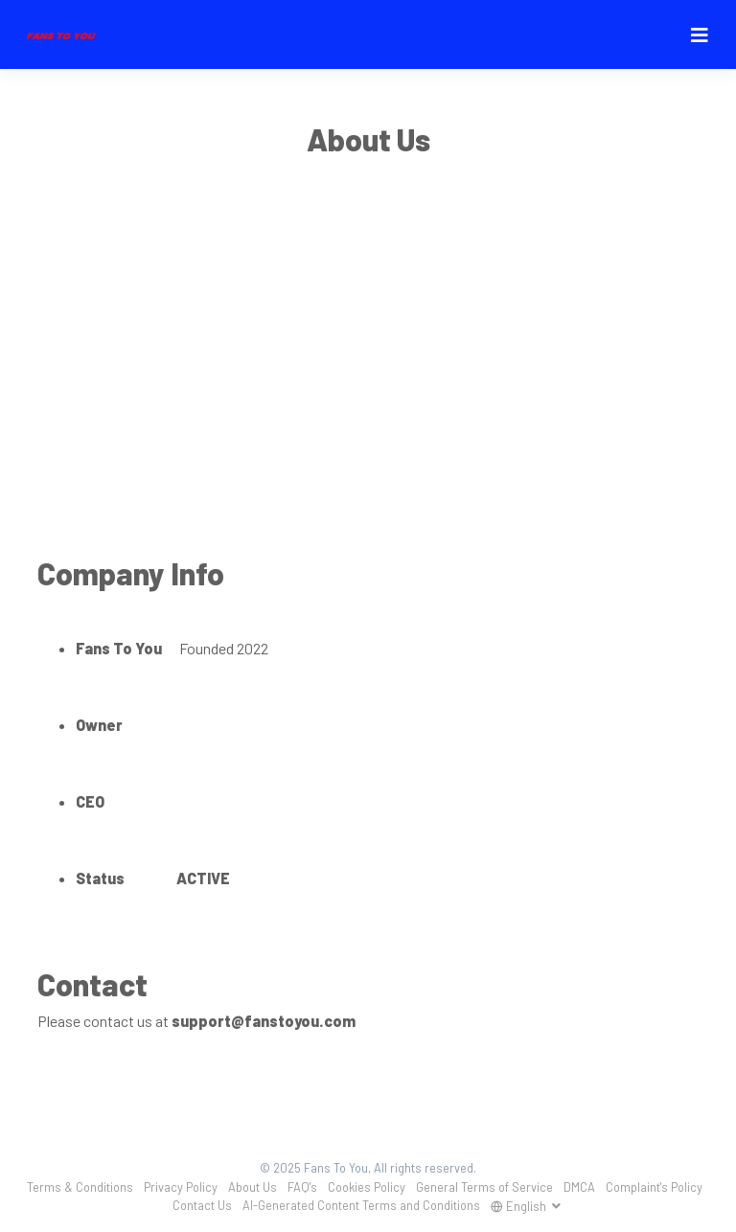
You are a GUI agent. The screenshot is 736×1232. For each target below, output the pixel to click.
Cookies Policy (366, 1187)
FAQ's (302, 1187)
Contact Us (202, 1205)
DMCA (579, 1187)
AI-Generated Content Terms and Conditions (361, 1205)
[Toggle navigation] (699, 35)
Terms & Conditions (80, 1187)
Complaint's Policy (654, 1187)
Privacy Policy (181, 1187)
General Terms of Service (484, 1187)
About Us (252, 1187)
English (520, 1206)
